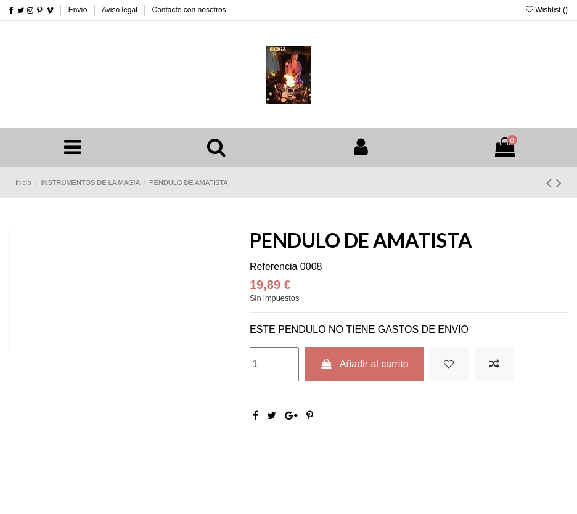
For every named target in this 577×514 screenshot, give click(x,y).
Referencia (273, 266)
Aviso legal (120, 10)
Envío (78, 10)
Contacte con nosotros (189, 10)
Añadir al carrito (364, 364)
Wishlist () (547, 10)
